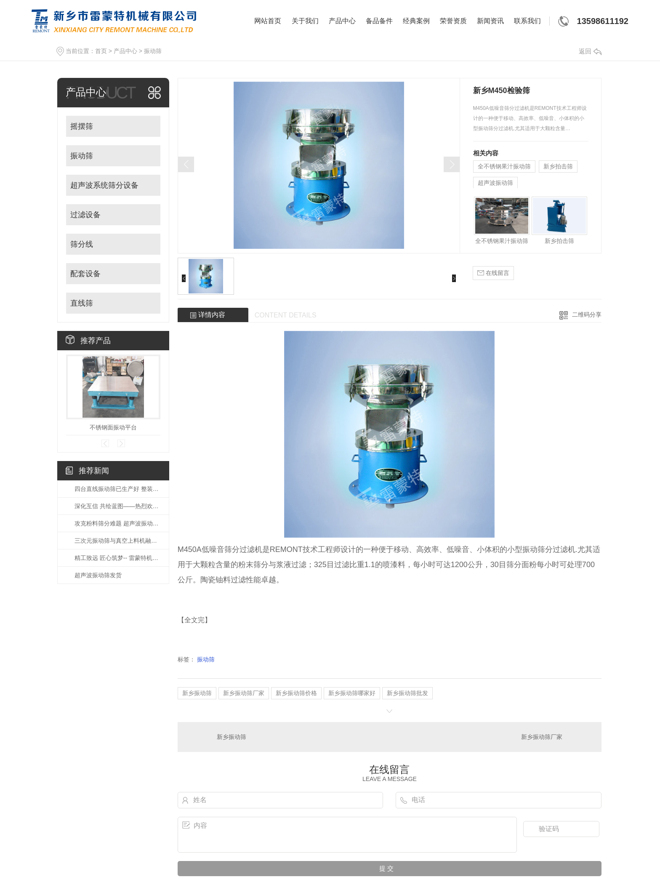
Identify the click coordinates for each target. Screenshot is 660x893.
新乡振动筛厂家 (243, 693)
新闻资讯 (490, 20)
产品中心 (342, 20)
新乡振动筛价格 (296, 693)
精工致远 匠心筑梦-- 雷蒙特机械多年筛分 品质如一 (117, 557)
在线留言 (493, 273)
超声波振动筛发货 (98, 575)
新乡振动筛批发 (407, 693)
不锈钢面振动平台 (113, 427)
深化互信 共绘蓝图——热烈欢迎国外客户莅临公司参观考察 (117, 506)
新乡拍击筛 (558, 166)
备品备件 (379, 20)
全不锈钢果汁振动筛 (504, 166)
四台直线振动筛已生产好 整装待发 (117, 488)
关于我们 (305, 20)
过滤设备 (85, 215)
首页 (101, 51)
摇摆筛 (81, 126)
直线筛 (81, 303)
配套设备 (85, 273)
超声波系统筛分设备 (104, 185)
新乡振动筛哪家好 (351, 693)
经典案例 (416, 20)
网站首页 (267, 20)
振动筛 (153, 51)
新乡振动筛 (197, 693)
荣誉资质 (453, 20)
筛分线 (81, 244)
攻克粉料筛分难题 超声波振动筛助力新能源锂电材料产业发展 (117, 523)
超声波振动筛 (495, 182)
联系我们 (527, 20)
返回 (590, 51)
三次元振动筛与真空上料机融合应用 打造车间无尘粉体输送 (117, 540)
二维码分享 (586, 314)
